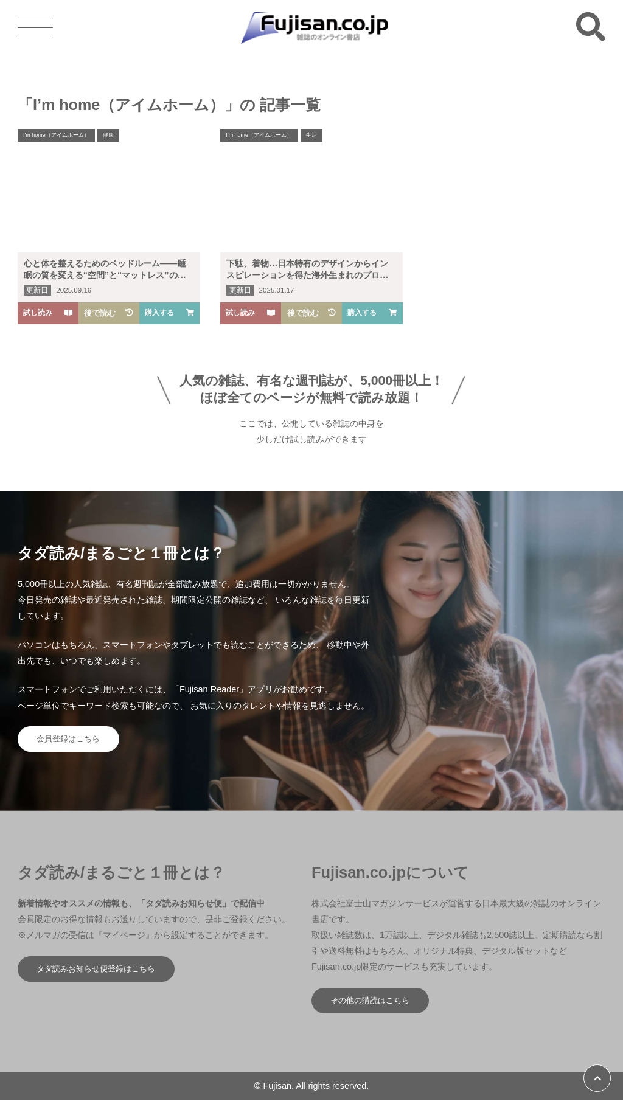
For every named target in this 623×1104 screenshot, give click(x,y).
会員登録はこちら (72, 740)
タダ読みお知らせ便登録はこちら (102, 972)
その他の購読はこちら (374, 1004)
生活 (320, 136)
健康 (117, 136)
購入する (169, 313)
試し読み (48, 313)
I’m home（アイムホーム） (60, 136)
